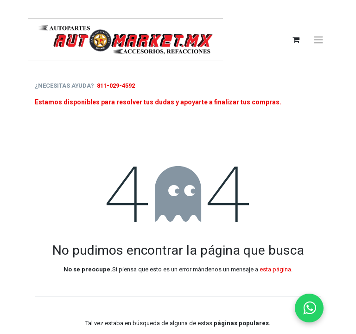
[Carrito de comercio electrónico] (295, 39)
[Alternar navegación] (318, 39)
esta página (275, 269)
